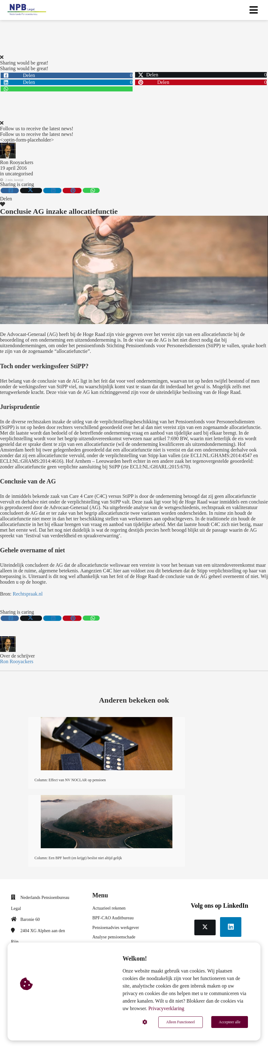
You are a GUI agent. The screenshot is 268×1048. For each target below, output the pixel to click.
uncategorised (19, 173)
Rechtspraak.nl (28, 593)
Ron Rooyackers (16, 162)
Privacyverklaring (166, 1008)
